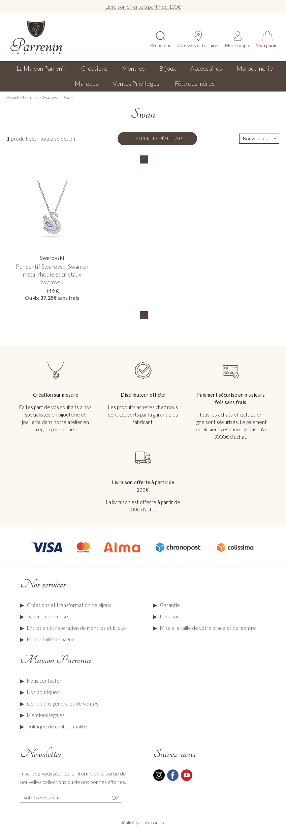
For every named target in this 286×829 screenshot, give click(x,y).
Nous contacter (44, 681)
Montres (133, 68)
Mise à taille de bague (51, 639)
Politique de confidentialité (57, 726)
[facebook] (173, 780)
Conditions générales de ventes (62, 703)
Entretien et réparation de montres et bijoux (76, 628)
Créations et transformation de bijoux (69, 605)
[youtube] (186, 780)
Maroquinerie (254, 68)
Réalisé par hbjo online (143, 822)
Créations (94, 68)
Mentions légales (46, 715)
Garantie (170, 605)
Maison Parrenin (55, 659)
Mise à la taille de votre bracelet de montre (208, 628)
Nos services (43, 584)
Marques (86, 83)
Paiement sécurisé (47, 616)
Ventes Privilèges (136, 83)
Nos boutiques (43, 692)
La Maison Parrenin (42, 68)
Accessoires (206, 68)
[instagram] (159, 780)
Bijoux (167, 68)
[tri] (259, 139)
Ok (116, 797)
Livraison (170, 616)
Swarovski (51, 97)
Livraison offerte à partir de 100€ (143, 6)
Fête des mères (195, 83)
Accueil (13, 97)
